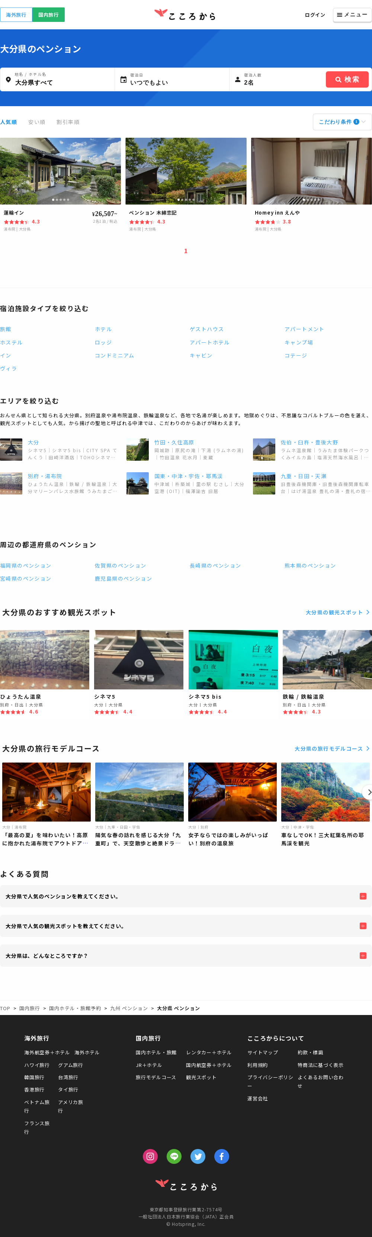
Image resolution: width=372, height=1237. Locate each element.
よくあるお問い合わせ (321, 1081)
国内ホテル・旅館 (156, 1052)
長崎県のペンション (215, 565)
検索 (347, 79)
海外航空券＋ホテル (47, 1052)
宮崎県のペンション (26, 578)
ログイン (315, 14)
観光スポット (201, 1077)
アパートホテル (210, 342)
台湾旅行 (68, 1077)
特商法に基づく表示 (321, 1064)
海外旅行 (16, 14)
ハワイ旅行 (37, 1064)
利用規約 (257, 1064)
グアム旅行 (70, 1064)
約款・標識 (310, 1052)
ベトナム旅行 (37, 1106)
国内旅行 (48, 14)
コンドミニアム (115, 355)
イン (6, 355)
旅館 (6, 329)
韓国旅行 (34, 1077)
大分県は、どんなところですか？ (47, 955)
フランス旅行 (37, 1127)
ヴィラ (8, 368)
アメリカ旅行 (70, 1106)
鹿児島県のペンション (123, 578)
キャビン (201, 355)
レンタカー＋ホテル (209, 1052)
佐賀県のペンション (121, 565)
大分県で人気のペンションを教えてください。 (63, 896)
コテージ (296, 355)
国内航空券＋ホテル (209, 1064)
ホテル (103, 329)
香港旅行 (34, 1089)
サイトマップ (262, 1052)
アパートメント (305, 329)
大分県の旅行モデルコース (333, 748)
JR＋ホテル (149, 1064)
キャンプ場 (299, 342)
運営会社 (257, 1098)
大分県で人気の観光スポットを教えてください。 (66, 926)
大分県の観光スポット (339, 612)
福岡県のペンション (26, 565)
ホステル (11, 342)
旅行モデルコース (156, 1077)
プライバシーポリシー (270, 1081)
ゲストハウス (207, 329)
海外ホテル (87, 1052)
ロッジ (103, 342)
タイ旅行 (68, 1089)
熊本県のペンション (310, 565)
